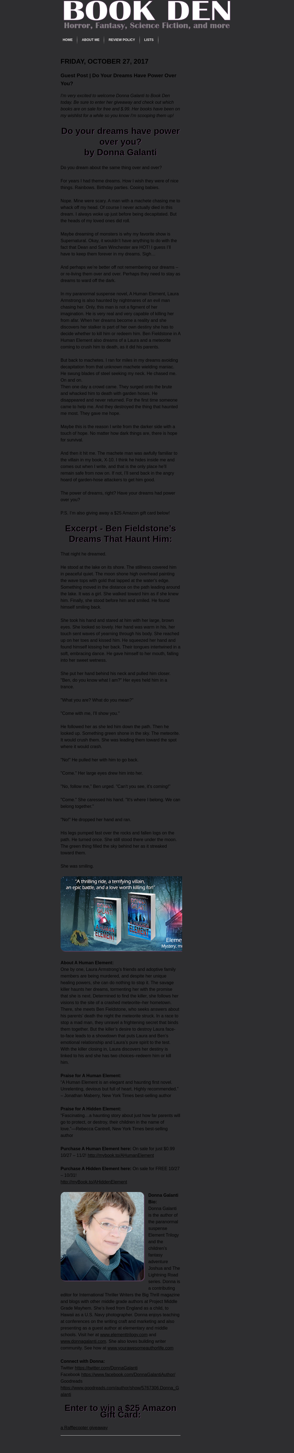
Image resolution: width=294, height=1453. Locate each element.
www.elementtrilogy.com (124, 1334)
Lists (149, 40)
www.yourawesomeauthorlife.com (140, 1348)
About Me (90, 40)
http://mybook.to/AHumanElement (121, 1155)
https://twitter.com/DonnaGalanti (106, 1368)
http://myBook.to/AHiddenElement (94, 1182)
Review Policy (122, 40)
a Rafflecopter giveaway (84, 1427)
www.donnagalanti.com (83, 1341)
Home (68, 40)
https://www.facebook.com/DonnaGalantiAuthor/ (128, 1374)
